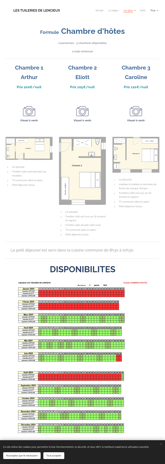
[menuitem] (97, 10)
